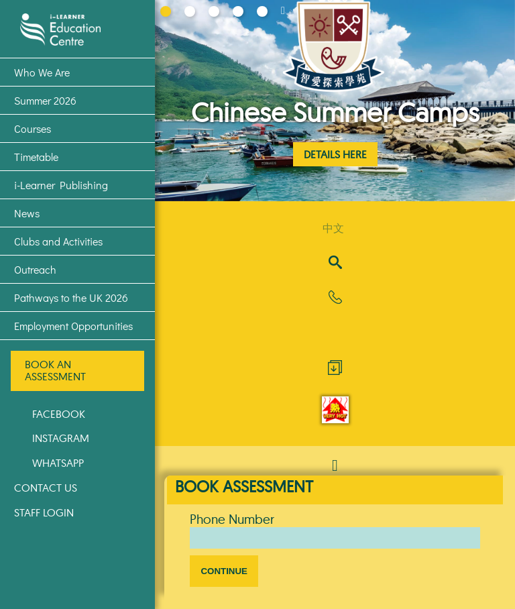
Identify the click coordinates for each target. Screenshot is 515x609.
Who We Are (42, 72)
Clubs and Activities (58, 241)
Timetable (36, 157)
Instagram (60, 438)
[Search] (335, 263)
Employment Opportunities (73, 326)
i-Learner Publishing (61, 185)
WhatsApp (58, 462)
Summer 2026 (45, 100)
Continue (224, 571)
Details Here (335, 154)
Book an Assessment (55, 370)
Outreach (35, 269)
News (27, 213)
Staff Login (44, 512)
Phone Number (232, 519)
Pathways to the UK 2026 (71, 297)
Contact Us (45, 487)
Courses (32, 128)
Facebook (58, 414)
